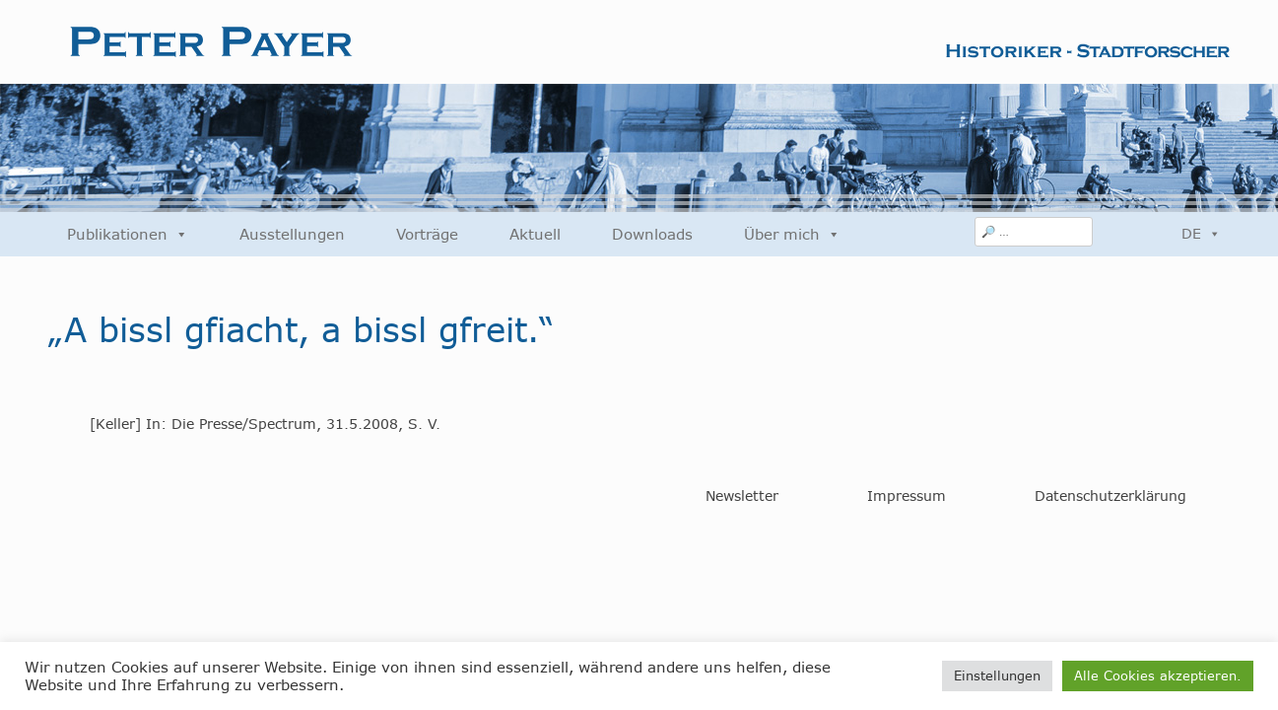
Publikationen (127, 234)
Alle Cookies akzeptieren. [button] (1158, 675)
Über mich (792, 234)
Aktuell (535, 234)
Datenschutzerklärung (1110, 496)
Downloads (652, 234)
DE (1201, 234)
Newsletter (742, 496)
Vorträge (427, 234)
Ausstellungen (292, 234)
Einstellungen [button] (997, 675)
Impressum (906, 496)
